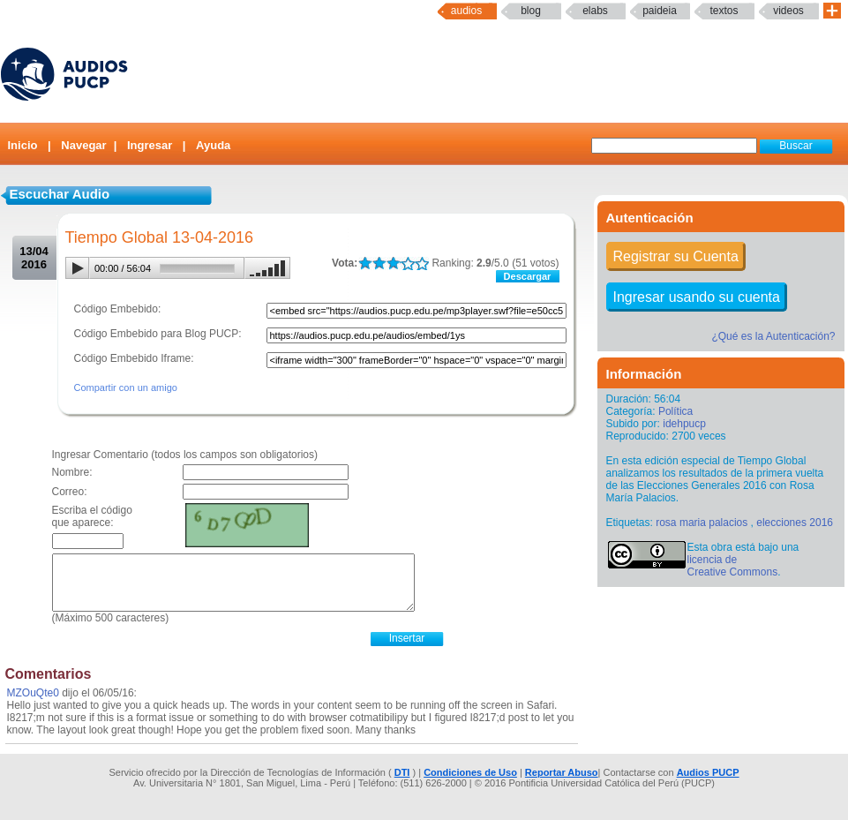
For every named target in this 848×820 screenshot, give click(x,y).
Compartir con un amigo (125, 387)
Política (675, 411)
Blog (531, 10)
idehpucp (684, 424)
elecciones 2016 (794, 522)
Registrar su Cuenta (676, 256)
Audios (466, 10)
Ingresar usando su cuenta (696, 297)
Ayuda (213, 145)
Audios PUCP (708, 772)
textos (723, 10)
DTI (402, 772)
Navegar (83, 145)
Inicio (23, 145)
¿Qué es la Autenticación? (773, 336)
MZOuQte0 (33, 693)
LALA (364, 263)
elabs (595, 10)
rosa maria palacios (701, 522)
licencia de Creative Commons (732, 565)
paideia (659, 10)
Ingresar (149, 145)
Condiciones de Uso (470, 772)
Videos (788, 10)
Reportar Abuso (561, 772)
